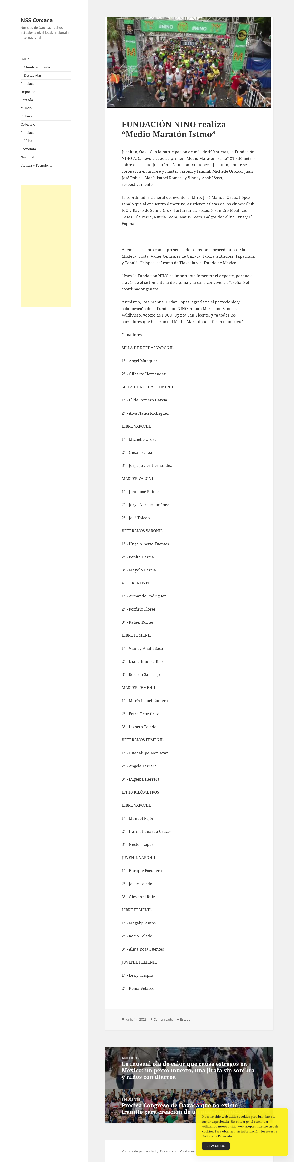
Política (26, 141)
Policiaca (28, 83)
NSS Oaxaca (37, 20)
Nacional (27, 157)
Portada (27, 100)
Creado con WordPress (178, 1151)
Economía (28, 149)
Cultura (26, 116)
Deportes (28, 91)
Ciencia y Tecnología (36, 165)
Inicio (25, 59)
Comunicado (163, 1019)
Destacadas (32, 75)
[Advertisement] (46, 246)
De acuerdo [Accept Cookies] (215, 1147)
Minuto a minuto (37, 67)
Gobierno (28, 124)
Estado (185, 1019)
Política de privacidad (139, 1151)
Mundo (26, 108)
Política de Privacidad (218, 1138)
